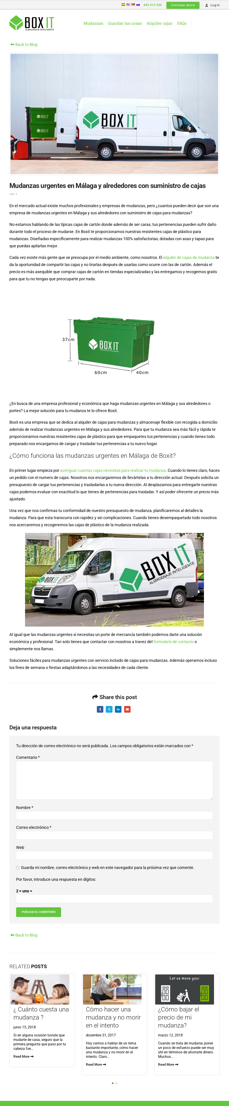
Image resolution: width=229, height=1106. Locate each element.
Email (127, 709)
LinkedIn (118, 709)
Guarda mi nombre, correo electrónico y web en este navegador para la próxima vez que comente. (107, 867)
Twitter (109, 709)
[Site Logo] (31, 23)
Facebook (100, 709)
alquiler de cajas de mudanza (189, 257)
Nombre (24, 807)
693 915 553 (153, 5)
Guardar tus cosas (125, 23)
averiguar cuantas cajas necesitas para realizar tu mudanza (113, 470)
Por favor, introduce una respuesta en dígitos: (56, 879)
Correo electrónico (33, 827)
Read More (23, 1056)
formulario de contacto (173, 641)
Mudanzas (93, 23)
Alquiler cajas (159, 23)
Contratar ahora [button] (183, 5)
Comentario (28, 757)
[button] (112, 1082)
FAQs (182, 23)
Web (20, 847)
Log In (212, 5)
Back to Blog (23, 44)
